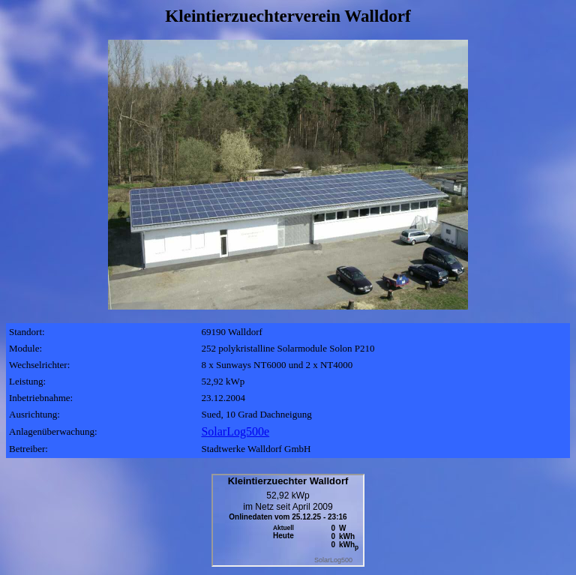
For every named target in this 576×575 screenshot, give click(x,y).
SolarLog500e (235, 431)
